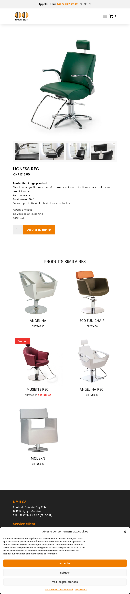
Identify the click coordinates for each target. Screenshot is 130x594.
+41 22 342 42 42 (67, 4)
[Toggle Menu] (105, 16)
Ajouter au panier (39, 230)
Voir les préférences (65, 582)
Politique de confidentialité (59, 589)
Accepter (65, 563)
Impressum (81, 589)
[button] (125, 531)
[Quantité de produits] (18, 229)
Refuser (65, 572)
